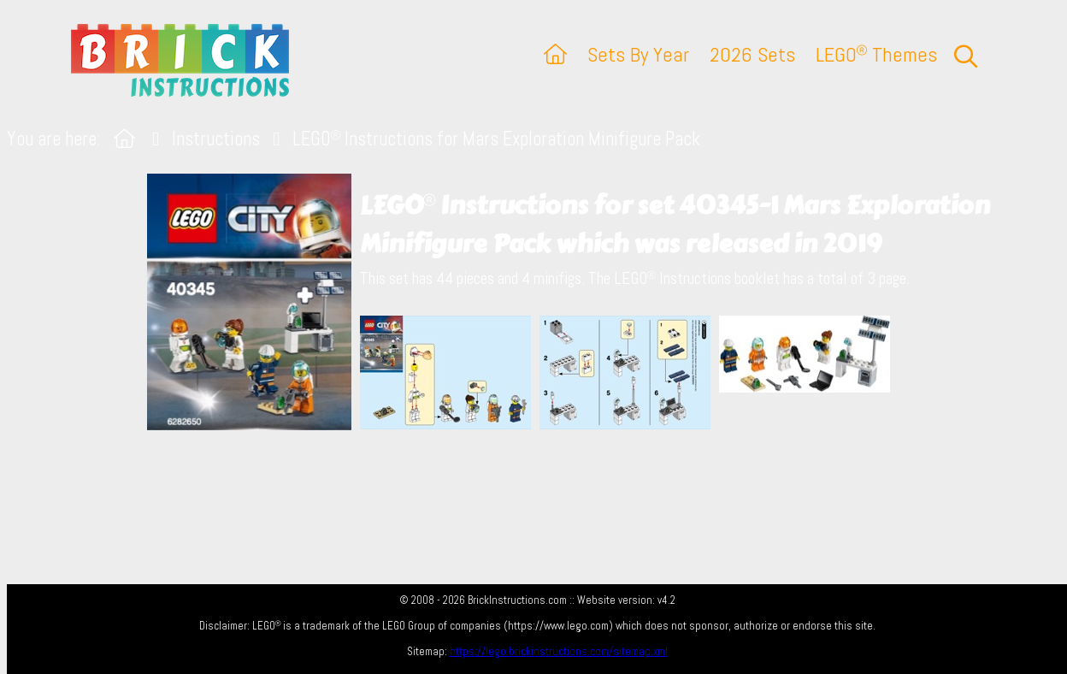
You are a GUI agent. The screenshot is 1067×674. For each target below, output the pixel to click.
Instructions (216, 139)
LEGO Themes (876, 54)
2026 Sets (752, 54)
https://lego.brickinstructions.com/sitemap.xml (559, 651)
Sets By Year (638, 54)
